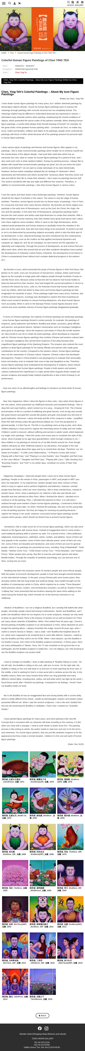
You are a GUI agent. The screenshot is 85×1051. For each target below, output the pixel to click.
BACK (42, 1016)
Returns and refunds (57, 1034)
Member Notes (25, 1034)
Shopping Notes (40, 1034)
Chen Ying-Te (21, 72)
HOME (3, 53)
